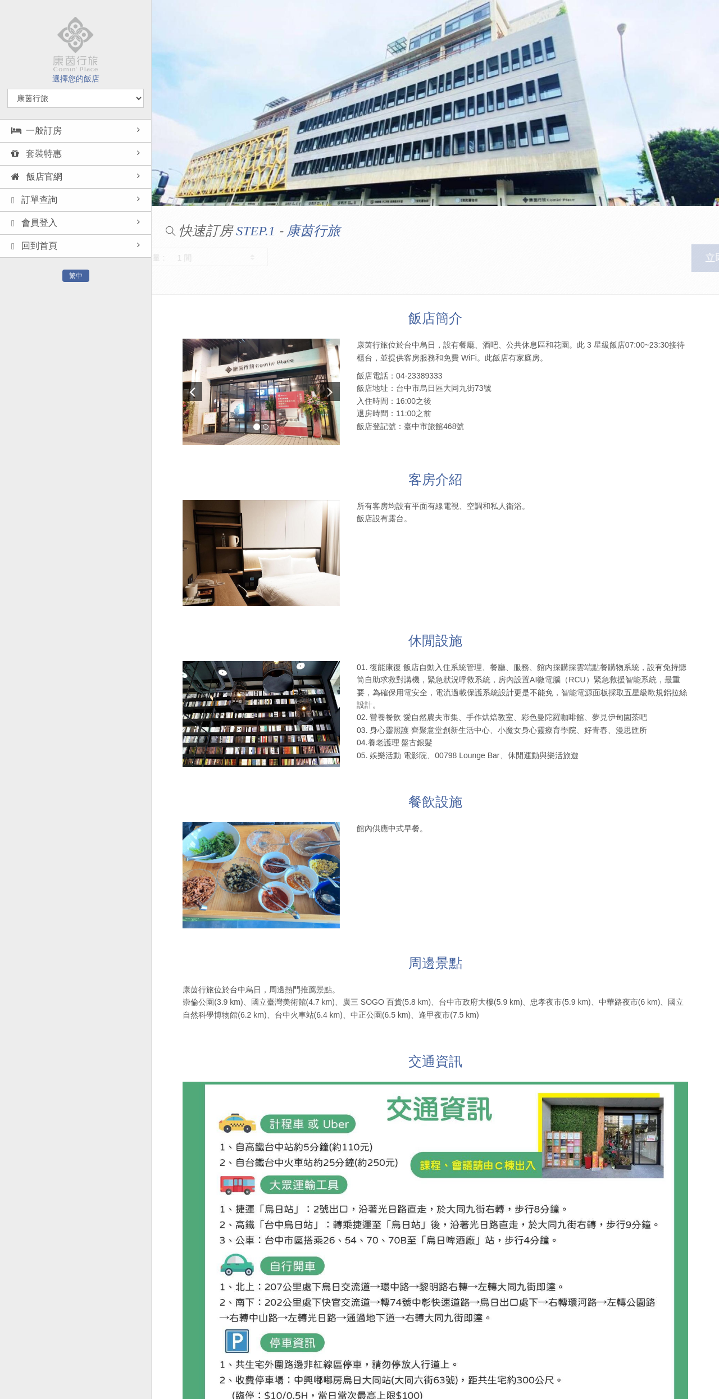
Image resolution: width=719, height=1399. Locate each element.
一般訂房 (36, 130)
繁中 (76, 276)
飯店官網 (36, 176)
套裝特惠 (36, 153)
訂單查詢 (34, 200)
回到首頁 (34, 246)
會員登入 (34, 223)
